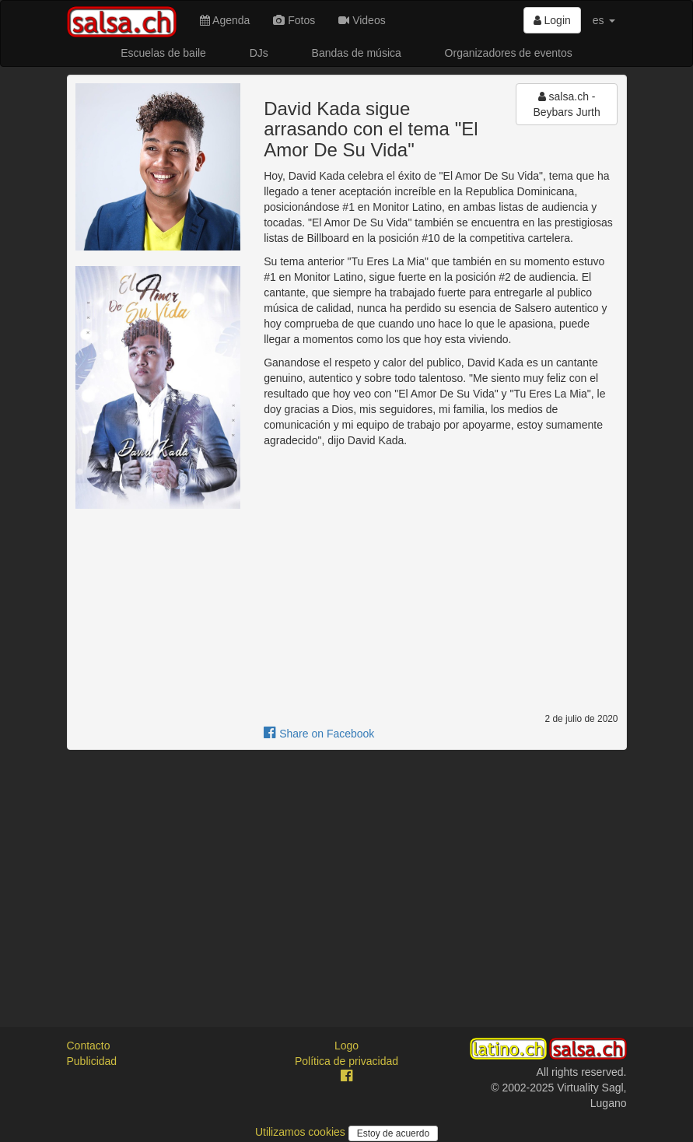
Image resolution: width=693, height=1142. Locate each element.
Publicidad (92, 1061)
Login (552, 20)
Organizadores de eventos (508, 53)
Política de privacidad (346, 1061)
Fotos (294, 20)
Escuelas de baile (163, 53)
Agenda (225, 20)
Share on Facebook (319, 733)
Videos (361, 20)
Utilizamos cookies (301, 1132)
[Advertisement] (347, 874)
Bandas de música (356, 53)
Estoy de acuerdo (393, 1133)
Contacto (88, 1045)
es (604, 20)
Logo (346, 1045)
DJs (259, 53)
